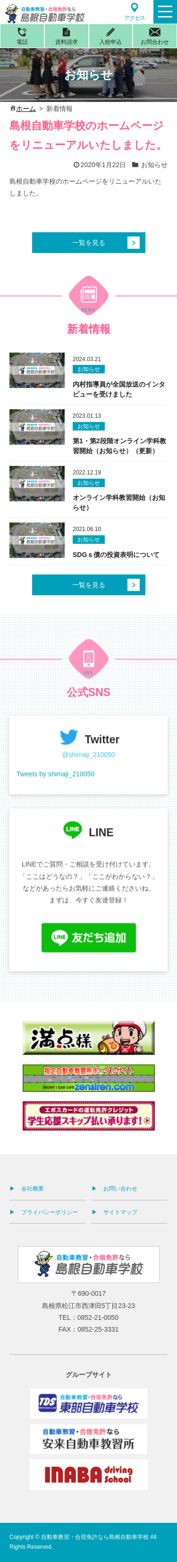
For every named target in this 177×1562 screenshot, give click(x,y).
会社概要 (32, 1188)
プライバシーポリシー (49, 1212)
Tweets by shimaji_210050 (55, 787)
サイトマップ (120, 1212)
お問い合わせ (120, 1188)
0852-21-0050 (97, 1317)
